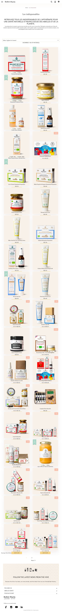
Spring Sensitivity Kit (45, 549)
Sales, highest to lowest (31, 40)
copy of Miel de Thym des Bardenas (45, 466)
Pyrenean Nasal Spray (45, 72)
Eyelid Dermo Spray (45, 128)
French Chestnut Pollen (17, 212)
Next (33, 560)
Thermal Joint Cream (45, 212)
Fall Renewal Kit (16, 549)
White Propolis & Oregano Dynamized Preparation (45, 184)
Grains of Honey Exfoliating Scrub (45, 268)
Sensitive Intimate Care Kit (17, 380)
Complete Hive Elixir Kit (45, 408)
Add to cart (16, 552)
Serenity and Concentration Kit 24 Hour (17, 408)
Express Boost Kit (17, 324)
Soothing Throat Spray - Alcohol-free (17, 268)
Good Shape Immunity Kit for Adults (45, 520)
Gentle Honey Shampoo (17, 130)
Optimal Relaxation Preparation (45, 240)
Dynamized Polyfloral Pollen (16, 102)
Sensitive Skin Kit (45, 324)
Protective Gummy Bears (45, 156)
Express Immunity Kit (45, 492)
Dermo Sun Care (16, 296)
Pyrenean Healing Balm (16, 74)
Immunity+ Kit (45, 436)
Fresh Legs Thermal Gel (45, 296)
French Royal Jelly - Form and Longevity (45, 352)
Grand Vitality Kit (17, 436)
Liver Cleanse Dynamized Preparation (16, 184)
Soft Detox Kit (17, 520)
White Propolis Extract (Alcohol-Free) (16, 158)
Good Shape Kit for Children (45, 380)
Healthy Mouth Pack (16, 464)
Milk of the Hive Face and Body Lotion (16, 240)
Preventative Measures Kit (16, 492)
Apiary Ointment (45, 100)
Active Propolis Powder (17, 352)
